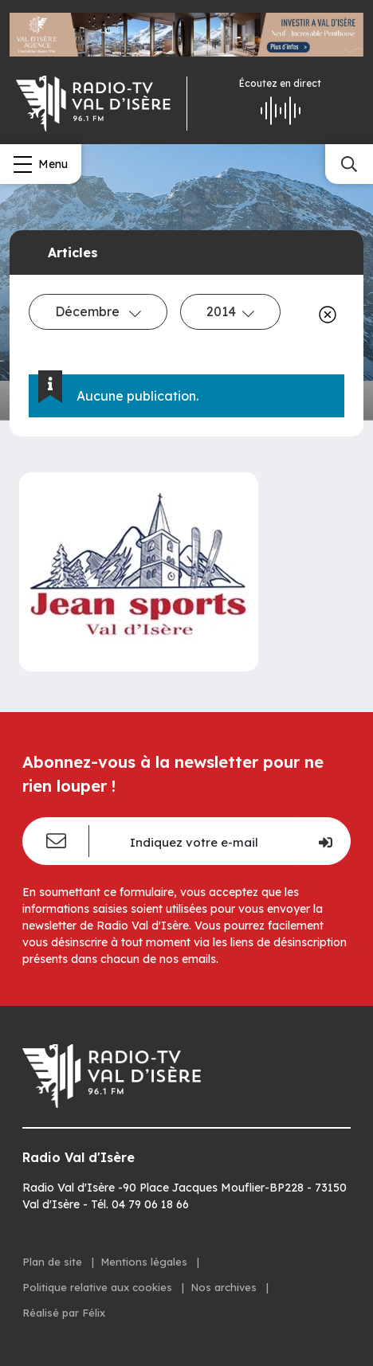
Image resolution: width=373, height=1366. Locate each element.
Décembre (98, 311)
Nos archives (225, 1287)
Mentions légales (145, 1261)
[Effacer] (324, 314)
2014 (230, 311)
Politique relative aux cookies (98, 1287)
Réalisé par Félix (63, 1312)
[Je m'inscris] (324, 841)
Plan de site (53, 1261)
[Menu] (40, 164)
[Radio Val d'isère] (93, 103)
